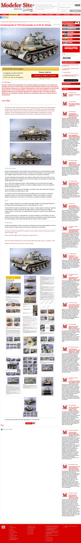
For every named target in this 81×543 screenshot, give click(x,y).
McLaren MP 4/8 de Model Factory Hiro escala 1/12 (70, 65)
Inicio (11, 526)
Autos (11, 529)
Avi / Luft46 (12, 527)
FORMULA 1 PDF (31, 526)
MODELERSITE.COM (4, 21)
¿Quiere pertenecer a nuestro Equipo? (52, 529)
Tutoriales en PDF (23, 21)
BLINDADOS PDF (31, 527)
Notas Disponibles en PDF (53, 531)
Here (54, 240)
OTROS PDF (30, 533)
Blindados (11, 21)
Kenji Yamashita (66, 72)
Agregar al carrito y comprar (45, 75)
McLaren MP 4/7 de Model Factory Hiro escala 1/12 (70, 69)
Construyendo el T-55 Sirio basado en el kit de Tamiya (39, 21)
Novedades (49, 537)
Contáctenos (50, 539)
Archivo (12, 533)
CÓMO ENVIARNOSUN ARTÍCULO (14, 539)
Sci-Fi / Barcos (13, 532)
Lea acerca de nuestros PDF (52, 535)
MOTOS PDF (30, 530)
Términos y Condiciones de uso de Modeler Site (52, 527)
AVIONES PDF (31, 529)
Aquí (41, 205)
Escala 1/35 (16, 21)
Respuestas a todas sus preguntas (52, 533)
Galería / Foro (13, 535)
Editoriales (13, 537)
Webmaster (49, 540)
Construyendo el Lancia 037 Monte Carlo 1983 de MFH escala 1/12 (70, 75)
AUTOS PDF (30, 532)
